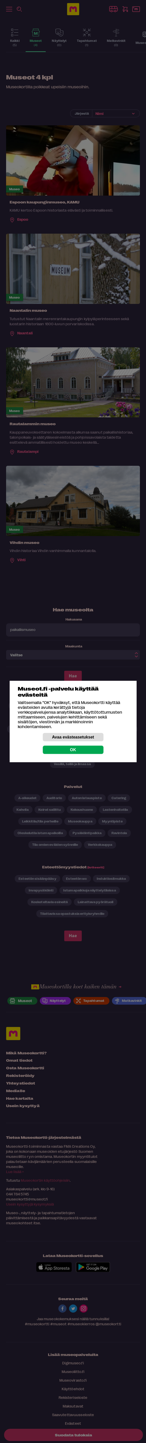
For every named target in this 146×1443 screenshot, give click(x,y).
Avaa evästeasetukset (73, 737)
